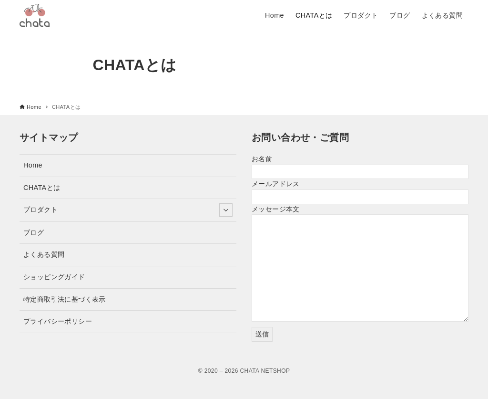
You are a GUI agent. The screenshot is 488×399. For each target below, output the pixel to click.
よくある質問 (43, 254)
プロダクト (128, 210)
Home (32, 165)
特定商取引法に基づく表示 (64, 299)
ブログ (33, 232)
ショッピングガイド (54, 277)
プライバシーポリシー (57, 321)
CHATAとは (41, 187)
